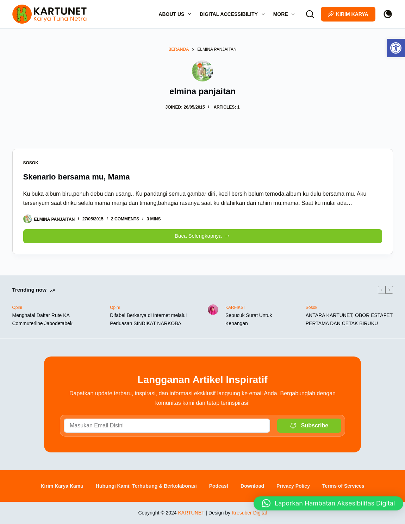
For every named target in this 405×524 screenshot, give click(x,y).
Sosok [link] (30, 162)
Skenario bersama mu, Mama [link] (76, 176)
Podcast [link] (218, 486)
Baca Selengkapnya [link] (202, 234)
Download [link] (252, 486)
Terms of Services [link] (343, 486)
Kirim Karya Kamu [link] (61, 486)
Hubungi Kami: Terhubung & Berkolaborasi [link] (146, 486)
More (285, 14)
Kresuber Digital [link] (249, 513)
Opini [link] (17, 307)
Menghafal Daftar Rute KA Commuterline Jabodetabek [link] (42, 319)
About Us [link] (176, 14)
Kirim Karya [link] (348, 14)
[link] (396, 48)
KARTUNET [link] (191, 513)
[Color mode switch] (387, 14)
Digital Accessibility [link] (233, 14)
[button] (328, 504)
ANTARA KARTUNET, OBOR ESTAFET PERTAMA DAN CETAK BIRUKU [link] (349, 319)
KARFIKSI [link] (235, 307)
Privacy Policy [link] (293, 486)
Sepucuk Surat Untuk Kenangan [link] (248, 319)
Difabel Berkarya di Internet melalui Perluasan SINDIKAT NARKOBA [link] (148, 319)
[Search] (310, 14)
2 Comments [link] (125, 219)
